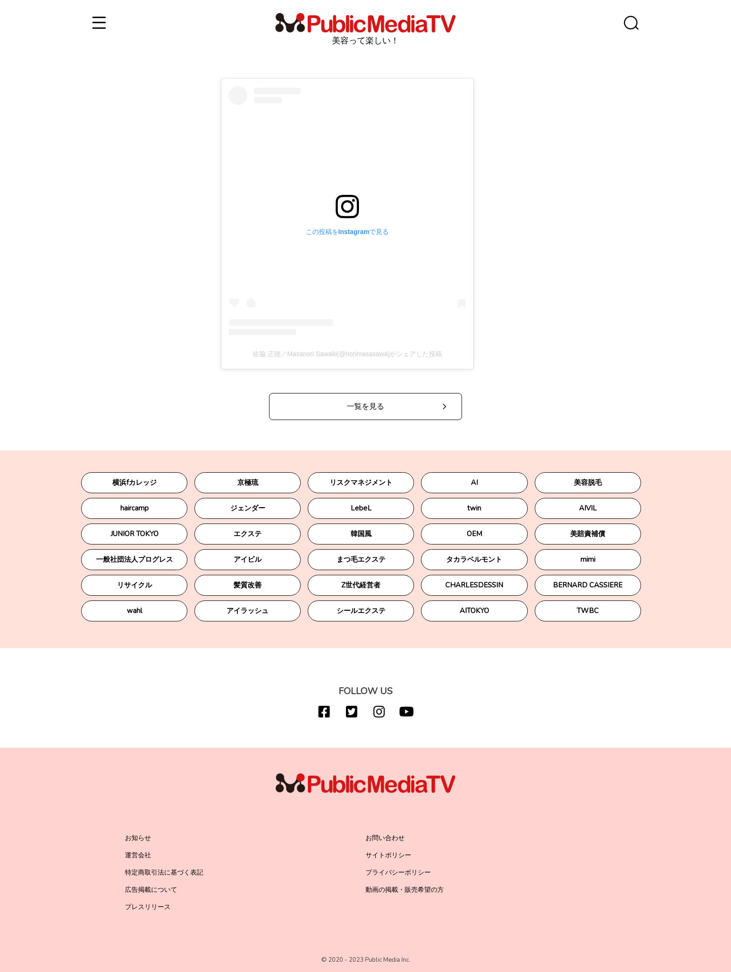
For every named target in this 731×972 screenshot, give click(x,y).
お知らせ (138, 838)
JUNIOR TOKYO (134, 533)
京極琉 (247, 482)
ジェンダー (247, 508)
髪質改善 (248, 585)
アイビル (248, 559)
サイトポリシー (388, 855)
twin (474, 508)
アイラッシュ (248, 610)
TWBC (588, 610)
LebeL (361, 508)
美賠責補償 (587, 533)
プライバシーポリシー (398, 872)
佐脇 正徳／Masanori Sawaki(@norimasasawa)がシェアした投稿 (347, 354)
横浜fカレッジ (134, 482)
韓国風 (361, 533)
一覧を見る (365, 406)
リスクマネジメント (361, 482)
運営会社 (138, 855)
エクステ (248, 533)
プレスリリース (148, 907)
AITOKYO (474, 610)
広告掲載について (151, 889)
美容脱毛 (588, 482)
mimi (587, 559)
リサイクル (134, 585)
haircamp (134, 508)
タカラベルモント (474, 559)
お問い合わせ (385, 838)
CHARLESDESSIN (474, 585)
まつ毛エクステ (361, 559)
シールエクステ (361, 610)
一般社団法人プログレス (134, 559)
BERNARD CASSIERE (587, 585)
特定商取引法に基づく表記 (164, 872)
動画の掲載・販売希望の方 (405, 889)
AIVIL (588, 508)
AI (474, 482)
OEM (474, 533)
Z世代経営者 (360, 585)
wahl (134, 610)
